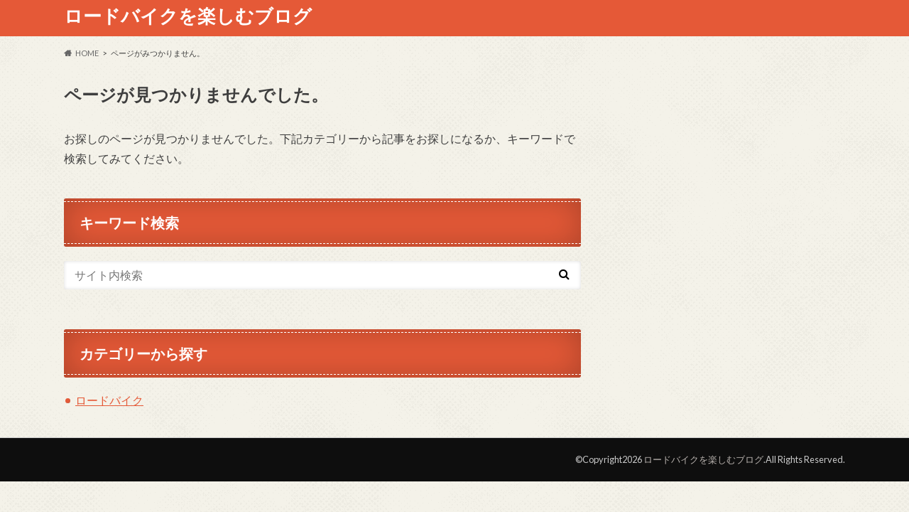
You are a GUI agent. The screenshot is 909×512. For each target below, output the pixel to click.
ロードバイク (109, 400)
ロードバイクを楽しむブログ (188, 15)
